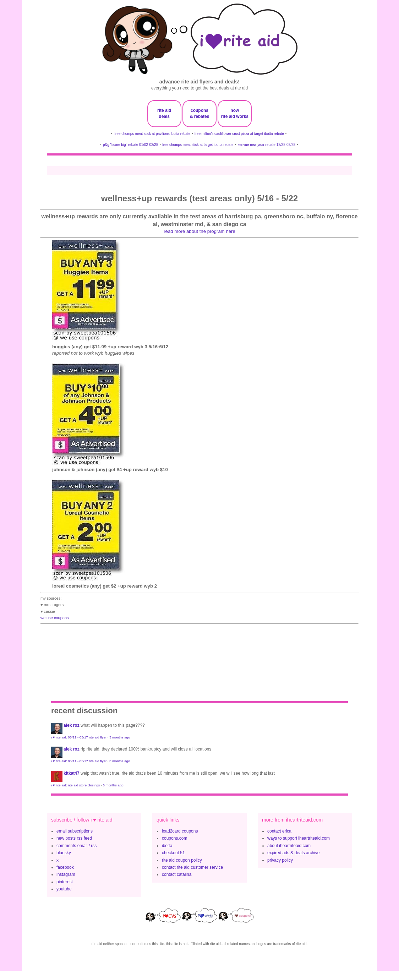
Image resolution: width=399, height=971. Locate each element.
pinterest (64, 881)
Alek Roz (72, 725)
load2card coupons (180, 831)
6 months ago (113, 785)
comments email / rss (76, 845)
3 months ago (119, 737)
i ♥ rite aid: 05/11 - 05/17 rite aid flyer (78, 737)
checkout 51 (173, 852)
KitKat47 (72, 773)
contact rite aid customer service (192, 867)
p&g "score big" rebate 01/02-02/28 (130, 145)
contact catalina (176, 874)
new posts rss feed (74, 838)
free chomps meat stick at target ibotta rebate (198, 145)
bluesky (63, 852)
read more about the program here (199, 231)
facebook (65, 867)
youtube (64, 889)
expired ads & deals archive (293, 852)
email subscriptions (74, 831)
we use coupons (54, 618)
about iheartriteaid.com (289, 845)
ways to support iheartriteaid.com (298, 838)
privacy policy (280, 860)
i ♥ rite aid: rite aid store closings (75, 785)
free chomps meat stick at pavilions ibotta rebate (152, 134)
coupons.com (174, 838)
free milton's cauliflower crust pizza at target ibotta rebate (239, 134)
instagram (65, 874)
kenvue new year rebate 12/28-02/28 (266, 145)
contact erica (279, 831)
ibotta (167, 845)
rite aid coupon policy (182, 860)
